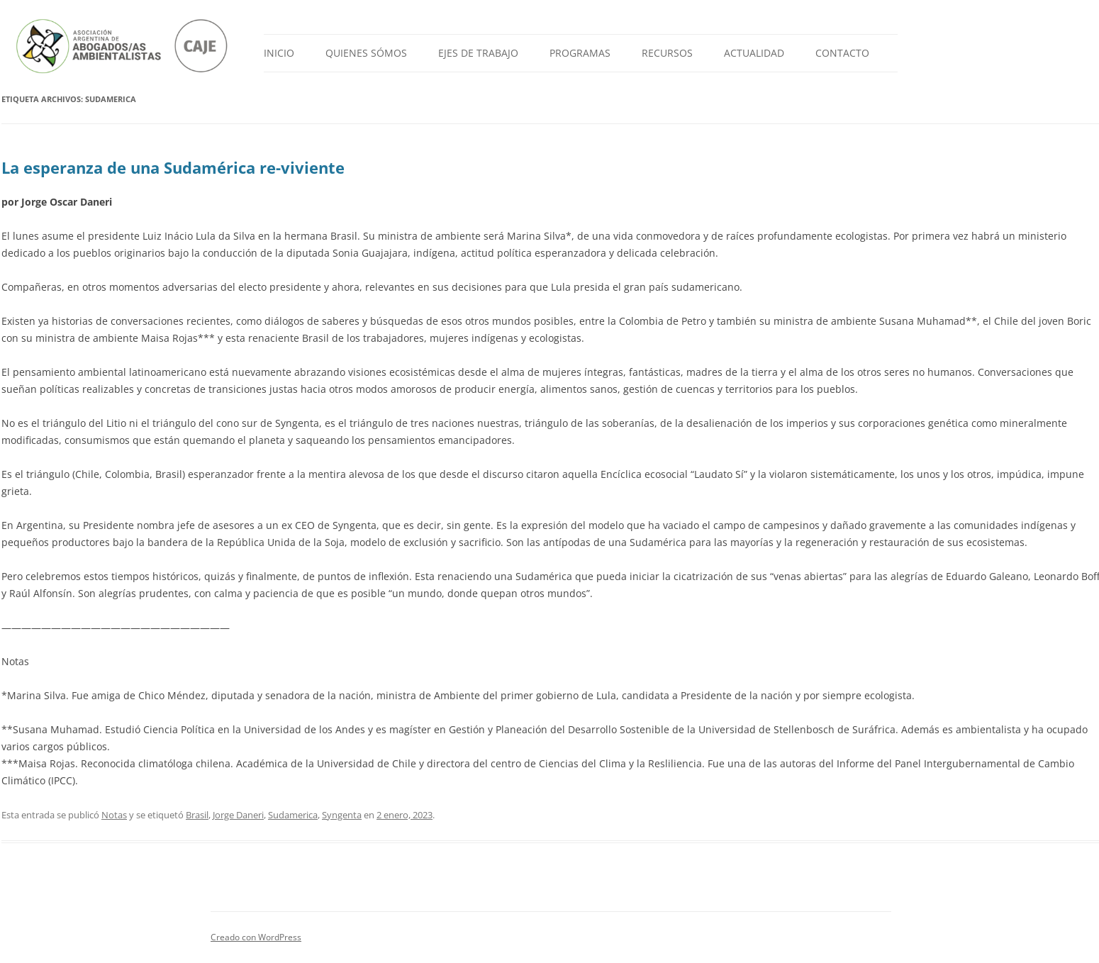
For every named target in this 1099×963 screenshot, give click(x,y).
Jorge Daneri (238, 814)
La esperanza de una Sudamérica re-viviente (173, 167)
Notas (114, 814)
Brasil (197, 814)
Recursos (667, 53)
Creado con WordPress (256, 937)
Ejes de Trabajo (478, 53)
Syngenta (342, 814)
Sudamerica (293, 814)
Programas (580, 53)
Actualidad (754, 53)
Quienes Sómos (366, 53)
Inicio (279, 53)
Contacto (842, 53)
